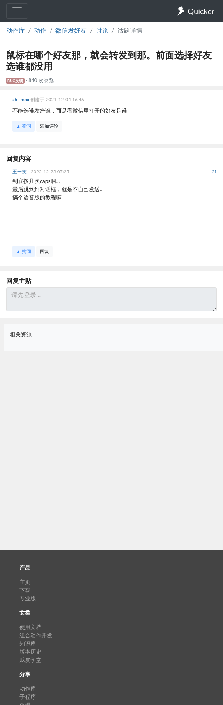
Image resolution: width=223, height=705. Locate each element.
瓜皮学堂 (30, 659)
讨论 (102, 30)
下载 (24, 590)
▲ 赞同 (23, 126)
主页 (24, 581)
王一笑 (20, 171)
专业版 (27, 598)
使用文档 (30, 627)
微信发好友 (71, 30)
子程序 (27, 696)
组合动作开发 (35, 635)
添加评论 (49, 126)
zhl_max (21, 99)
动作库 (15, 30)
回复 (44, 251)
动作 (40, 30)
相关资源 (21, 334)
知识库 (27, 643)
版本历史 (30, 651)
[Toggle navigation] (17, 11)
